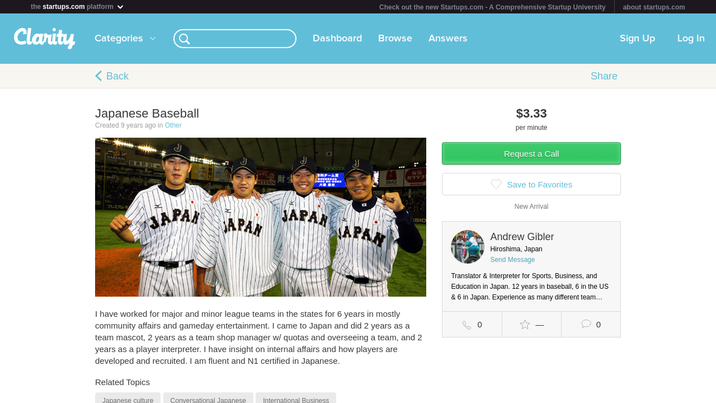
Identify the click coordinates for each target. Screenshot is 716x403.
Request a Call (531, 153)
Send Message (512, 260)
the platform (78, 6)
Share (604, 76)
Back (117, 76)
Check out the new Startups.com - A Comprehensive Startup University (492, 7)
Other (173, 125)
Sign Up (637, 39)
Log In (691, 39)
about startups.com (654, 7)
